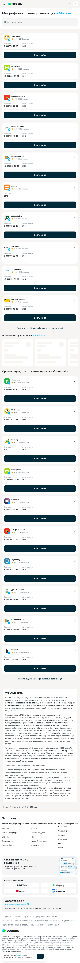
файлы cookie (30, 945)
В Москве (33, 807)
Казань (34, 828)
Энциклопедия (67, 920)
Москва (5, 828)
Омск (60, 843)
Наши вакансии (37, 925)
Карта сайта (7, 925)
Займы (15, 807)
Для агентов (52, 916)
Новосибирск (8, 845)
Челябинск (63, 831)
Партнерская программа (34, 916)
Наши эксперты (21, 925)
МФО (24, 807)
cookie (19, 955)
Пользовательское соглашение (16, 920)
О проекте (6, 916)
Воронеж (6, 837)
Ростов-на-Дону (38, 832)
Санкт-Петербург (9, 832)
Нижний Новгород (39, 841)
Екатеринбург (8, 841)
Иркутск (61, 847)
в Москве (63, 13)
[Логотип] (40, 930)
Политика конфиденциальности (45, 920)
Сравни (5, 807)
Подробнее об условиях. (62, 949)
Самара (61, 835)
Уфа (32, 837)
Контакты (17, 916)
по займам (39, 335)
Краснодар (63, 839)
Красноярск (36, 845)
